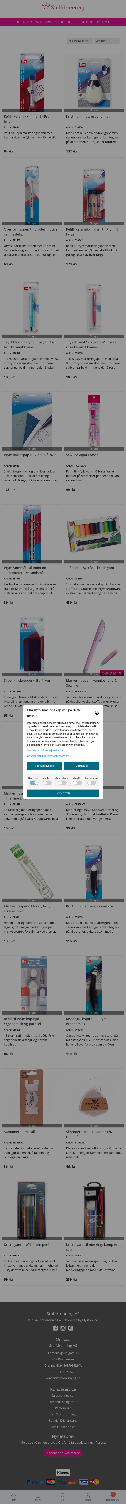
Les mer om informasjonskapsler (45, 750)
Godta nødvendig (44, 765)
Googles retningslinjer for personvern (48, 755)
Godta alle (81, 765)
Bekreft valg (63, 793)
